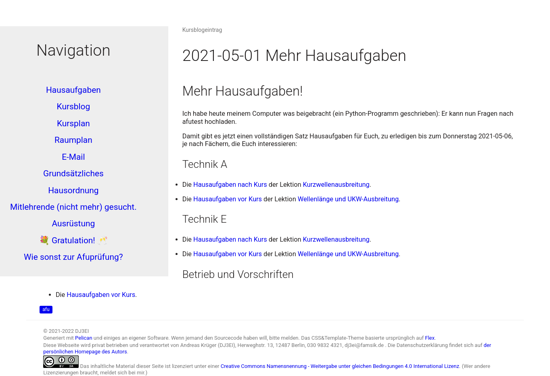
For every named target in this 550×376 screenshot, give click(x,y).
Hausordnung (73, 190)
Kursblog (73, 106)
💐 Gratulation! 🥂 (73, 240)
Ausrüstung (73, 223)
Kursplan (73, 123)
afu (45, 310)
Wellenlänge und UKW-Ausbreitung (348, 199)
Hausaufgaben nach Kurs (230, 184)
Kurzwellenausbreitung (336, 184)
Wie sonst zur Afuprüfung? (73, 257)
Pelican (83, 338)
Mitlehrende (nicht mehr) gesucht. (73, 207)
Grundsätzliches (73, 173)
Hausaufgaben (73, 90)
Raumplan (73, 140)
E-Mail (73, 157)
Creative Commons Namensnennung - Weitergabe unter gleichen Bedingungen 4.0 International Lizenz (340, 366)
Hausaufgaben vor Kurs (227, 199)
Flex (430, 338)
